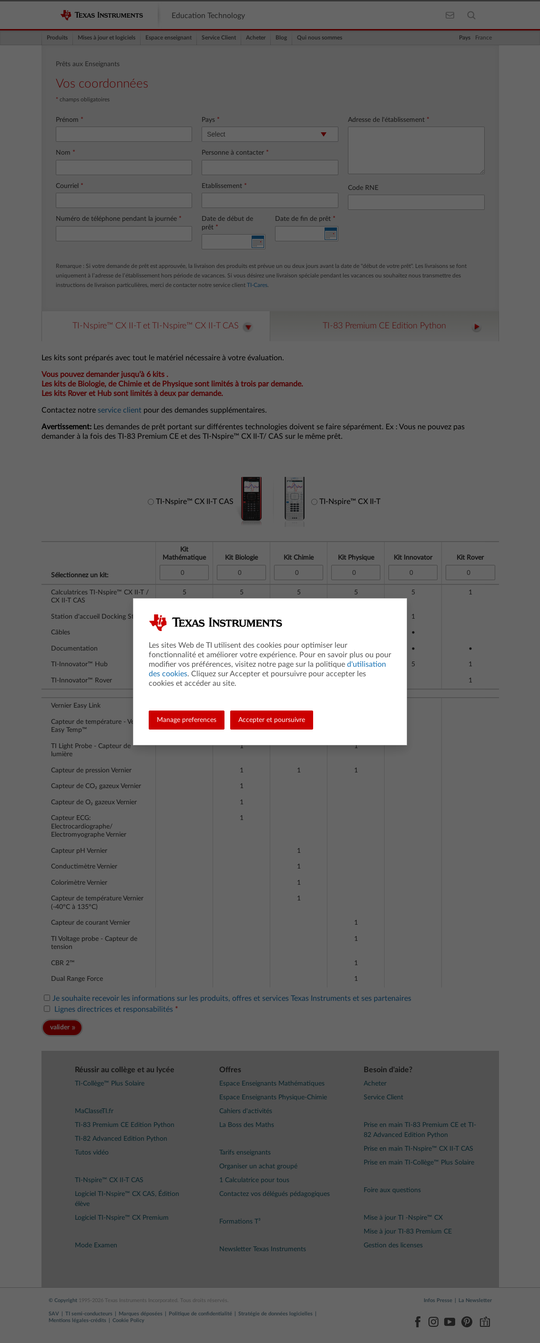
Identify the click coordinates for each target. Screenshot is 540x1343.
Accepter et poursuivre (271, 720)
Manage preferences (186, 720)
